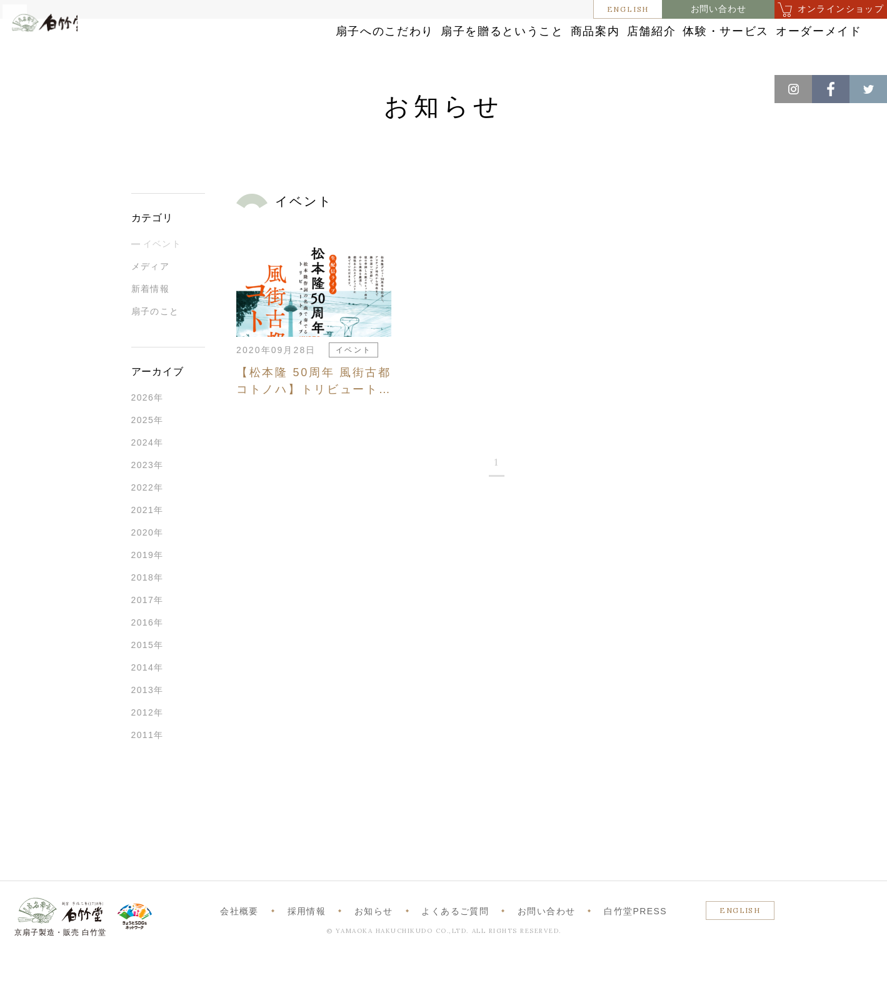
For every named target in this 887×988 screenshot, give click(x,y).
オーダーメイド (789, 45)
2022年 (147, 519)
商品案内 (487, 45)
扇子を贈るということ (370, 45)
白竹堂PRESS (635, 943)
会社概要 (239, 943)
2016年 (147, 654)
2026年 (147, 429)
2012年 (147, 744)
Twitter (868, 89)
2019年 (147, 587)
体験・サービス (672, 45)
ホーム (31, 87)
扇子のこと (155, 343)
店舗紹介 (572, 45)
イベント (162, 276)
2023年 (147, 497)
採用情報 (307, 943)
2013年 (147, 722)
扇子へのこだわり (232, 45)
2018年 (147, 609)
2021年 (147, 542)
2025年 (147, 452)
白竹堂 (67, 52)
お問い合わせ (718, 9)
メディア (150, 298)
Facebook (830, 89)
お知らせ (76, 87)
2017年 (147, 632)
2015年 (147, 677)
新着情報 (150, 321)
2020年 (147, 564)
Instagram (793, 89)
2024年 (147, 474)
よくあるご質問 (455, 943)
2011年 (147, 767)
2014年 (147, 699)
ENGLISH (628, 9)
